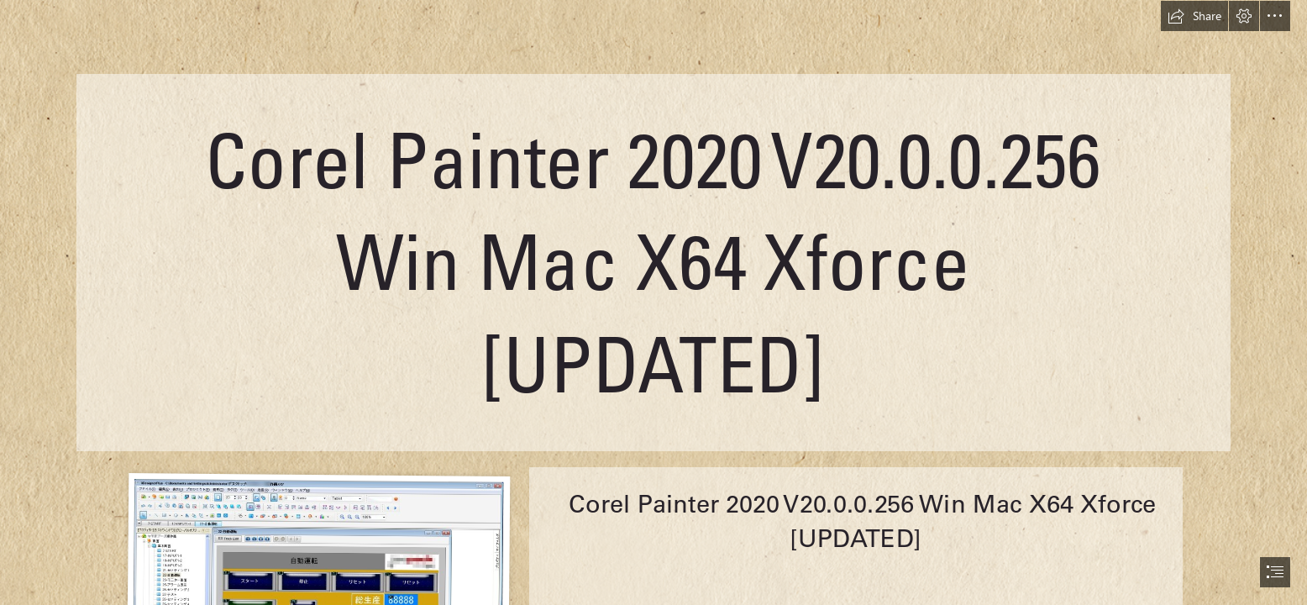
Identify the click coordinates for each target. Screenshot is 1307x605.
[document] (653, 302)
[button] (1194, 16)
